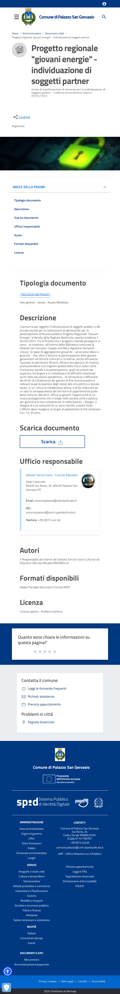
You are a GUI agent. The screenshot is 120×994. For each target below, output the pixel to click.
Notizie (32, 933)
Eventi (31, 943)
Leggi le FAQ (79, 871)
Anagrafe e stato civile (32, 871)
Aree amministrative (32, 829)
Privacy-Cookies (48, 981)
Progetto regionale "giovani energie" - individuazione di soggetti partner (50, 37)
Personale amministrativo (31, 853)
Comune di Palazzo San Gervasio (66, 16)
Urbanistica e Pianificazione (31, 891)
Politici (31, 848)
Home (15, 33)
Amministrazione (31, 33)
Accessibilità (98, 981)
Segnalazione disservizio (79, 876)
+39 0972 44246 (79, 842)
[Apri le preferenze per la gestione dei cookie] (6, 987)
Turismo (31, 896)
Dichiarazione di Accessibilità (80, 881)
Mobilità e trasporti (31, 900)
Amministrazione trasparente (31, 964)
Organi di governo (31, 833)
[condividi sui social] (21, 117)
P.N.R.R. (79, 886)
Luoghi (32, 858)
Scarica (52, 441)
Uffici (32, 838)
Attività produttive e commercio (31, 886)
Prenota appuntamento (80, 866)
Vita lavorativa (31, 881)
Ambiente (31, 915)
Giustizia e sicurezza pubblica (32, 905)
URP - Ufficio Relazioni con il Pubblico (80, 854)
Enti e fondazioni (31, 843)
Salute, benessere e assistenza (31, 920)
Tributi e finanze (31, 910)
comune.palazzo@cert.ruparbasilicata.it (79, 847)
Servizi (31, 865)
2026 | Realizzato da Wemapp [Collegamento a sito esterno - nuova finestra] (60, 991)
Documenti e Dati (54, 33)
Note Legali (67, 981)
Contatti (80, 822)
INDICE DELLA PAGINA (30, 186)
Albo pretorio (31, 959)
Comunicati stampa (31, 938)
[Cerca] (104, 17)
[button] (104, 4)
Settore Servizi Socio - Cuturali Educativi (52, 475)
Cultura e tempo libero (32, 876)
